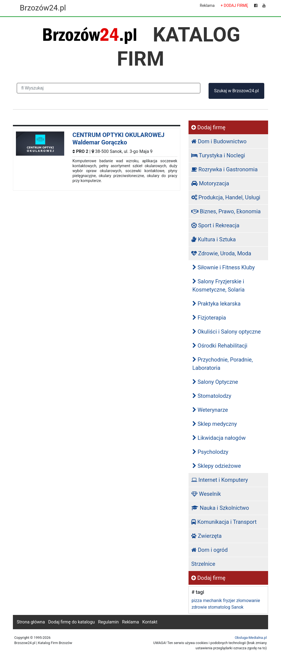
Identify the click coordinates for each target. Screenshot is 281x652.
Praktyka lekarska (216, 303)
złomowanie (248, 600)
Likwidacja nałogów (219, 438)
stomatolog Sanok (226, 607)
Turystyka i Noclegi (218, 155)
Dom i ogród (209, 550)
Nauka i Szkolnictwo (220, 508)
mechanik (212, 600)
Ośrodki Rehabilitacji (219, 345)
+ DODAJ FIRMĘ (234, 5)
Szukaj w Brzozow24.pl (236, 90)
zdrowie (199, 607)
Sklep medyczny (214, 424)
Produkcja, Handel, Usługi (225, 197)
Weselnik (206, 494)
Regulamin (108, 622)
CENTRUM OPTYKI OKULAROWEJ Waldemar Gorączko (118, 138)
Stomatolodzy (211, 396)
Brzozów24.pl (43, 7)
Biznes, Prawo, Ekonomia (226, 211)
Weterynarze (210, 410)
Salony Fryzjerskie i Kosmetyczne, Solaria (218, 285)
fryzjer (229, 600)
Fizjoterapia (209, 317)
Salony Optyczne (215, 382)
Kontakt (149, 622)
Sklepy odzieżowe (216, 466)
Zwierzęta (206, 536)
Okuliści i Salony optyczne (226, 331)
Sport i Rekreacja (215, 225)
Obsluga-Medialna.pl (251, 638)
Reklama (207, 5)
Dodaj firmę (208, 127)
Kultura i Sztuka (213, 239)
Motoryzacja (210, 183)
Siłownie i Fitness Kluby (223, 267)
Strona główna (31, 622)
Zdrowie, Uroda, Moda (221, 253)
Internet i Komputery (219, 480)
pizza (197, 600)
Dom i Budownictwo (218, 141)
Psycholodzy (210, 452)
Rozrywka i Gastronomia (224, 169)
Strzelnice (203, 564)
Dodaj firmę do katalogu (71, 622)
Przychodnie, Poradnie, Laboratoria (222, 363)
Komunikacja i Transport (224, 522)
